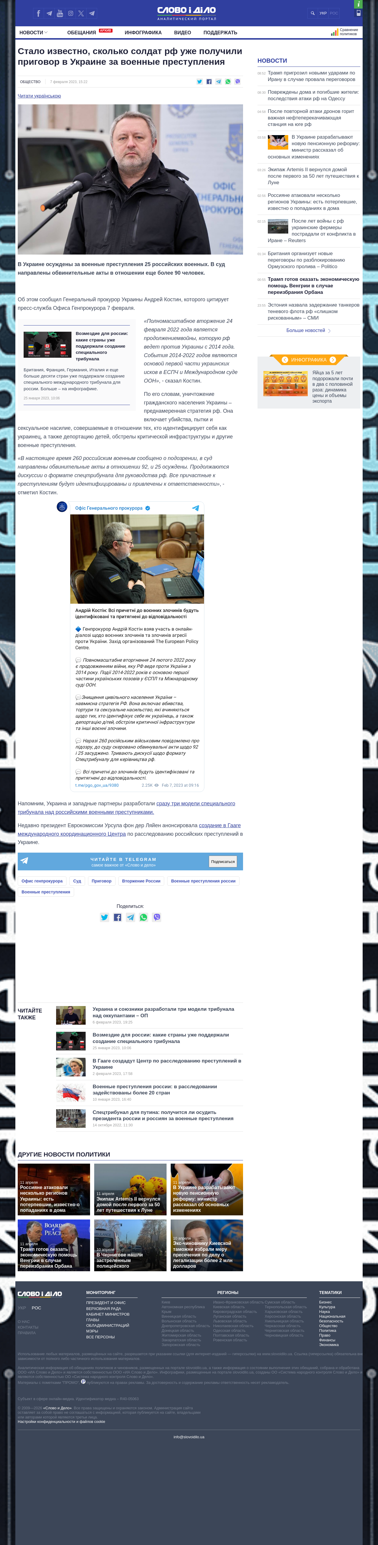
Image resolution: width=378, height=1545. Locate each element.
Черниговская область (284, 1431)
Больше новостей (308, 404)
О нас (24, 1422)
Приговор (102, 907)
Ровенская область (230, 1440)
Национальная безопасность (332, 1419)
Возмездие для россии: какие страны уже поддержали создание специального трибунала (102, 372)
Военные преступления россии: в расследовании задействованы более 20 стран (158, 1193)
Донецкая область (178, 1431)
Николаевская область (233, 1426)
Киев (166, 1402)
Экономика (329, 1445)
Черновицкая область (284, 1436)
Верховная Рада (103, 1409)
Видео (182, 32)
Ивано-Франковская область (238, 1402)
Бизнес (325, 1402)
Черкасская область (282, 1426)
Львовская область (230, 1421)
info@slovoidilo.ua (189, 1537)
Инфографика (143, 32)
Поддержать (220, 32)
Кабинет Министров (108, 1415)
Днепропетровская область (186, 1426)
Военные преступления (46, 918)
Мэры (92, 1431)
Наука (324, 1412)
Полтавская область (231, 1436)
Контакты (28, 1428)
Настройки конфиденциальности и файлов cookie (61, 1522)
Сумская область (280, 1402)
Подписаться (223, 888)
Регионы (227, 1393)
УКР (323, 13)
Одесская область (229, 1431)
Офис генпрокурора (42, 907)
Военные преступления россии (203, 907)
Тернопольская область (286, 1407)
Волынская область (179, 1421)
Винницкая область (179, 1417)
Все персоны (100, 1437)
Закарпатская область (181, 1440)
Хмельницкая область (284, 1421)
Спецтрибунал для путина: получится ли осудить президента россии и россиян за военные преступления (163, 1219)
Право (324, 1436)
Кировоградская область (235, 1412)
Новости (33, 32)
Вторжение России (141, 907)
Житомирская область (181, 1436)
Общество (30, 82)
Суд (77, 907)
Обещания (90, 32)
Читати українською (39, 96)
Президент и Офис (106, 1403)
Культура (327, 1407)
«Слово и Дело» (57, 1508)
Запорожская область (181, 1445)
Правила (27, 1433)
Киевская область (229, 1407)
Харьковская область (283, 1412)
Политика (327, 1431)
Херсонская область (283, 1417)
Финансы (327, 1440)
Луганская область (230, 1417)
